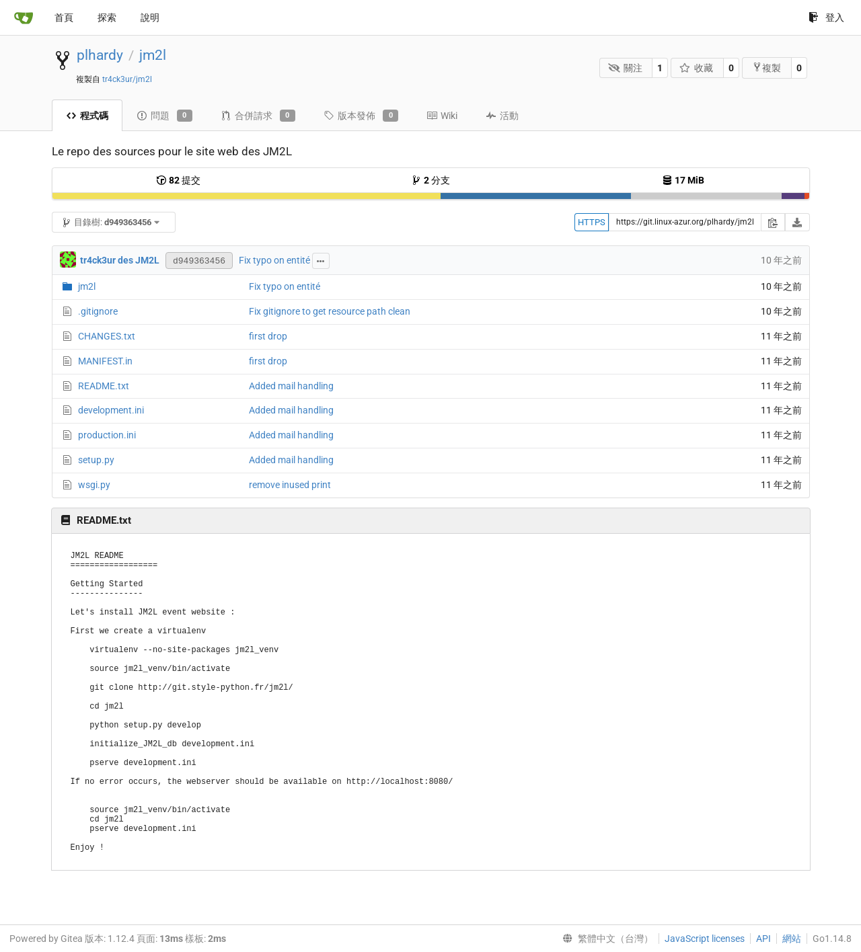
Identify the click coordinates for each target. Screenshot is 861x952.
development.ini (111, 410)
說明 (150, 17)
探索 (107, 17)
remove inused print (290, 484)
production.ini (107, 435)
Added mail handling (291, 386)
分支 (430, 180)
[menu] (605, 938)
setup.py (96, 459)
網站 (791, 938)
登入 (826, 17)
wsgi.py (94, 484)
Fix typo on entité (274, 260)
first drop (268, 336)
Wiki (441, 115)
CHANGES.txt (106, 336)
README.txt (103, 386)
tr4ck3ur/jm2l (127, 79)
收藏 (696, 68)
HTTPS (591, 222)
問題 (164, 116)
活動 (502, 115)
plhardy (100, 55)
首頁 (63, 17)
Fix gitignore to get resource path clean (329, 311)
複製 (766, 67)
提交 (178, 180)
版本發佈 (361, 116)
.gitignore (98, 311)
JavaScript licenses (705, 938)
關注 (625, 68)
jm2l (152, 55)
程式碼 (87, 115)
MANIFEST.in (105, 361)
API (763, 938)
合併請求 (258, 116)
